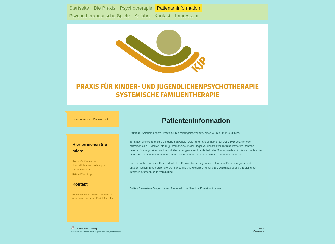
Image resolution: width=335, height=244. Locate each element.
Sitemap (93, 229)
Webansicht (258, 231)
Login (261, 228)
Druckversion (80, 229)
